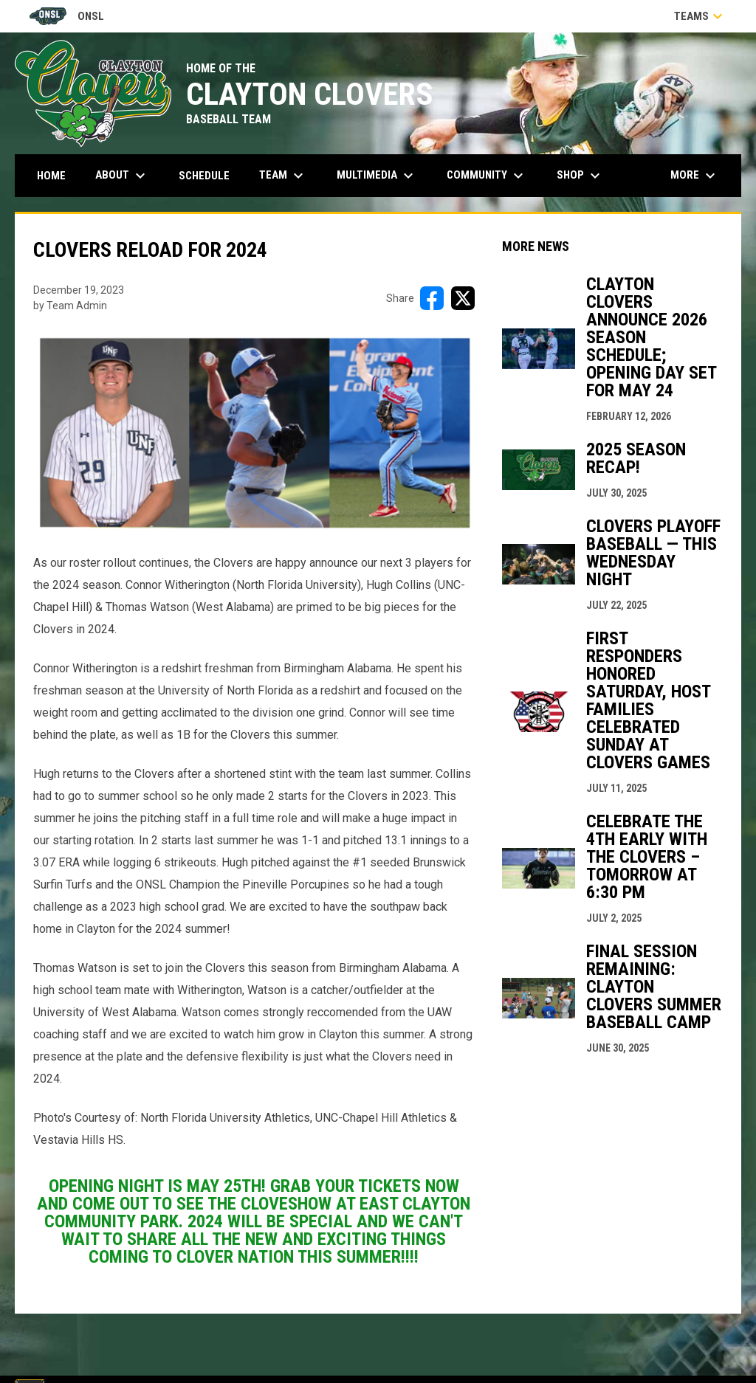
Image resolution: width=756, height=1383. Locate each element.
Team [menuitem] (283, 175)
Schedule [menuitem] (204, 175)
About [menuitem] (122, 175)
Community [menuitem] (487, 175)
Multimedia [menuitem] (377, 175)
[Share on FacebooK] (432, 298)
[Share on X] (463, 298)
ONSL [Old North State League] (67, 16)
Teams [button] (700, 16)
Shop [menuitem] (580, 175)
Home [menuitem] (51, 175)
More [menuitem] (694, 175)
